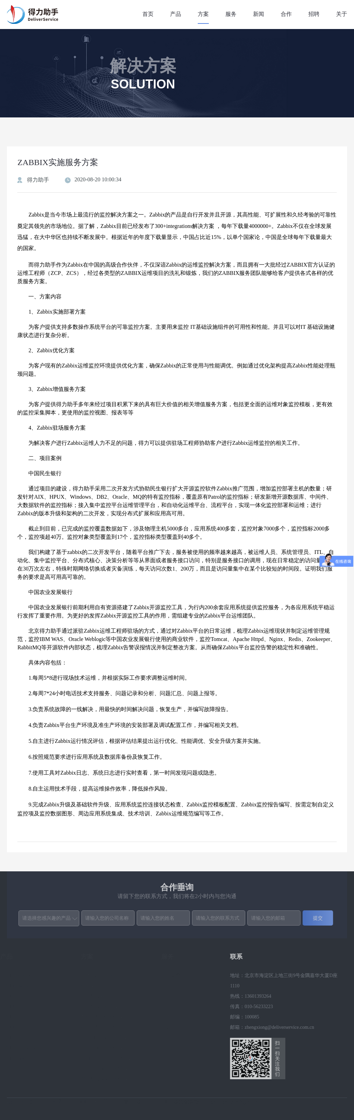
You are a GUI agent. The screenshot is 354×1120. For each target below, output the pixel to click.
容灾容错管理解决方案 (108, 1068)
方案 (203, 14)
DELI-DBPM (16, 1017)
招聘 (313, 14)
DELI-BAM (15, 1037)
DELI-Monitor (17, 985)
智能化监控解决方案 (106, 1027)
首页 (147, 14)
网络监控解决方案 (103, 1006)
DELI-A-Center (18, 975)
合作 (286, 14)
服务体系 (174, 985)
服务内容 (174, 1006)
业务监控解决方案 (103, 996)
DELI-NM (13, 1027)
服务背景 (174, 975)
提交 (316, 918)
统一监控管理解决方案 (108, 1079)
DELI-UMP (15, 1006)
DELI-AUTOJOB (20, 1048)
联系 (234, 956)
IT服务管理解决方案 (105, 1048)
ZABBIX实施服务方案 (107, 1037)
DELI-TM (13, 996)
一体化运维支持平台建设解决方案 (113, 980)
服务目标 (174, 996)
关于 (341, 14)
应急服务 (174, 1027)
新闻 (258, 14)
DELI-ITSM (15, 1058)
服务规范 (174, 1017)
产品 (175, 14)
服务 (230, 14)
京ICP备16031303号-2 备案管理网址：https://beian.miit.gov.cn (190, 1105)
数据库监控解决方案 (106, 1017)
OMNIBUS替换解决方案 (110, 1058)
